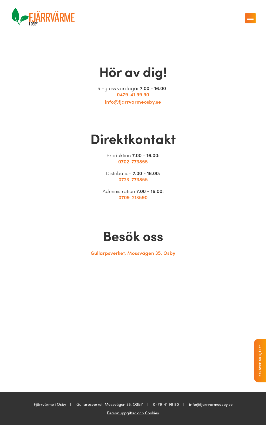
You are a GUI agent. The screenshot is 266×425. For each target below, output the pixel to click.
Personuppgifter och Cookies (133, 413)
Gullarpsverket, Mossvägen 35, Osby (133, 253)
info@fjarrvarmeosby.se (133, 101)
